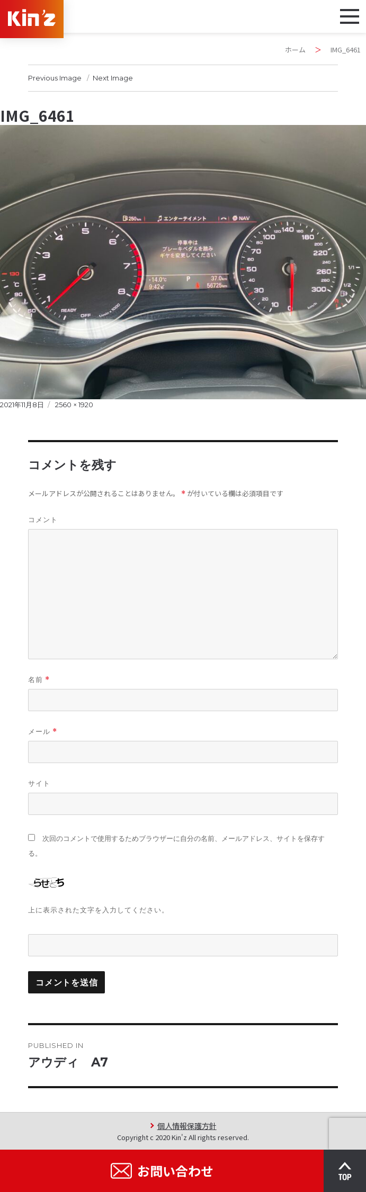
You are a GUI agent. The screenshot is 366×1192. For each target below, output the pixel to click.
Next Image (113, 78)
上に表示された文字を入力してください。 (98, 910)
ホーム (295, 49)
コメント (43, 519)
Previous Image (55, 78)
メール (42, 731)
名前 (39, 679)
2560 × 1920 (74, 404)
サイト (39, 783)
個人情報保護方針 (187, 1125)
